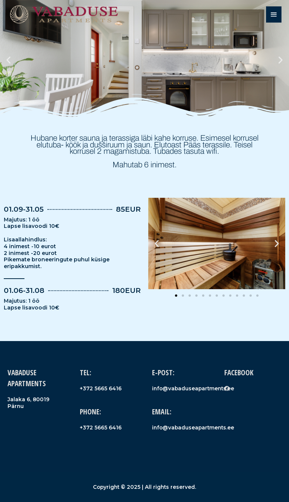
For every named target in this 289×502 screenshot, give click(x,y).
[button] (8, 60)
